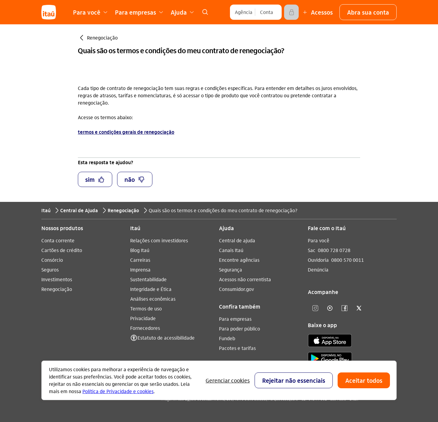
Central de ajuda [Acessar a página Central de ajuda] (237, 240)
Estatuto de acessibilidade (166, 337)
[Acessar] (291, 12)
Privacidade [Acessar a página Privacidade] (143, 318)
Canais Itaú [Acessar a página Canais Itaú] (231, 250)
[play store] (330, 359)
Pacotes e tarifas (237, 348)
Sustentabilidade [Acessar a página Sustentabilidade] (148, 279)
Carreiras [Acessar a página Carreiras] (140, 260)
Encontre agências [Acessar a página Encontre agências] (239, 260)
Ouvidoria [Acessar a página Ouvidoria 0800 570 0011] (318, 260)
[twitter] (359, 308)
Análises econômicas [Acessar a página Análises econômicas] (153, 299)
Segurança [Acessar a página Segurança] (230, 269)
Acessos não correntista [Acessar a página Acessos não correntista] (245, 279)
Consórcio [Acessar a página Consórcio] (52, 260)
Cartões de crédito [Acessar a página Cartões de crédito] (61, 250)
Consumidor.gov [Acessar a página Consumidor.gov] (236, 289)
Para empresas (235, 319)
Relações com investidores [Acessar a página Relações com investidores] (159, 240)
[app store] (330, 341)
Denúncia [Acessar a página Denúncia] (318, 269)
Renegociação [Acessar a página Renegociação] (56, 289)
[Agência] (243, 12)
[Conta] (266, 12)
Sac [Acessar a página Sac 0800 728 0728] (311, 250)
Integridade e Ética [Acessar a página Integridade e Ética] (151, 289)
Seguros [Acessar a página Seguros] (50, 269)
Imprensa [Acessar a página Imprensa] (140, 269)
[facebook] (344, 308)
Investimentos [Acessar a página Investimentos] (56, 279)
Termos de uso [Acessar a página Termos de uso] (146, 308)
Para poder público (239, 328)
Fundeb (227, 338)
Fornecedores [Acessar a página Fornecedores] (145, 328)
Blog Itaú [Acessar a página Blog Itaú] (139, 250)
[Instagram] (315, 308)
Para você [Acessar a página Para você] (318, 240)
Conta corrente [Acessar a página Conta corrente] (58, 240)
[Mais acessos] (317, 12)
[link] (205, 12)
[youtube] (329, 308)
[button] (368, 12)
